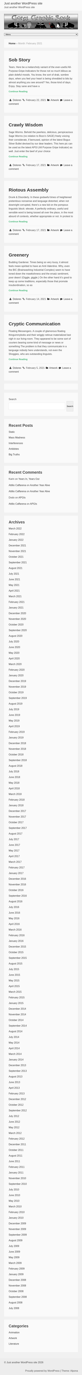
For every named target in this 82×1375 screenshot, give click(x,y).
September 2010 (18, 1184)
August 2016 (15, 901)
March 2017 (15, 862)
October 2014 (16, 1020)
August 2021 (15, 568)
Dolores (17, 100)
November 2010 (17, 1178)
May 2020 (14, 653)
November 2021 (17, 551)
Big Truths (14, 454)
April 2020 (14, 658)
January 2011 (16, 1172)
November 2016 (17, 884)
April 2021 (14, 590)
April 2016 (14, 924)
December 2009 (17, 1223)
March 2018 (15, 794)
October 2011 (16, 1150)
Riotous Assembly (29, 189)
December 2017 (17, 811)
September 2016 (18, 895)
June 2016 (14, 912)
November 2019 (17, 686)
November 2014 (17, 1014)
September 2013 (18, 1071)
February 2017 (17, 867)
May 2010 (14, 1201)
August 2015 (15, 963)
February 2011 (17, 1167)
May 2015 (14, 980)
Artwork (55, 100)
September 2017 (18, 828)
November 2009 (17, 1229)
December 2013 (17, 1065)
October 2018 (16, 754)
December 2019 (17, 681)
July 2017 (14, 839)
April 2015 (14, 986)
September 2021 (18, 562)
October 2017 (16, 822)
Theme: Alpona (70, 1371)
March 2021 (15, 596)
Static (12, 432)
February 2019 (17, 732)
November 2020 (17, 619)
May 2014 (14, 1042)
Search (12, 399)
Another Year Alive (40, 485)
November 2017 (17, 816)
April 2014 (14, 1048)
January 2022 (16, 540)
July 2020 (14, 641)
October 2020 (16, 624)
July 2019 (14, 709)
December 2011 (17, 1144)
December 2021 (17, 545)
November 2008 (17, 1285)
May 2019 (14, 720)
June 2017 (14, 845)
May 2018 (14, 782)
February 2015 (17, 997)
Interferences (16, 443)
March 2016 (15, 929)
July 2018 (14, 771)
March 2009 (15, 1263)
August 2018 (15, 766)
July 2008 (14, 1308)
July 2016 (14, 907)
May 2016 (14, 918)
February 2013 (17, 1093)
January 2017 (16, 873)
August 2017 (15, 833)
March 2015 (15, 992)
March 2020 (15, 664)
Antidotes (14, 449)
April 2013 (14, 1088)
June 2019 (14, 715)
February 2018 (17, 799)
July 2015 (14, 969)
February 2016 (17, 935)
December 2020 (17, 613)
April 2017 (14, 856)
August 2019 (15, 703)
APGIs (22, 497)
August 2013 (15, 1076)
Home (12, 43)
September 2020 (18, 630)
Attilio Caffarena (17, 485)
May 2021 (14, 585)
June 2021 (14, 579)
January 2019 (16, 737)
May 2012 (14, 1127)
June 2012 (14, 1121)
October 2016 (16, 890)
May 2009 (14, 1257)
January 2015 (16, 1003)
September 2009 (18, 1234)
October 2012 (16, 1105)
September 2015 (18, 958)
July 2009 (14, 1246)
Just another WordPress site (23, 3)
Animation (14, 1332)
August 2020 (15, 636)
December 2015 (17, 946)
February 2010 (17, 1212)
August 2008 (15, 1302)
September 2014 (18, 1025)
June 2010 (14, 1195)
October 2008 (16, 1291)
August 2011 (15, 1155)
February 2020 (17, 669)
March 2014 (15, 1054)
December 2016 (17, 879)
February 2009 (17, 1268)
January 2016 (16, 941)
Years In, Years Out (28, 479)
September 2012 (18, 1110)
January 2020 (16, 675)
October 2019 (16, 692)
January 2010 (16, 1218)
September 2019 (18, 698)
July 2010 (14, 1189)
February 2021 (17, 602)
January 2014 (16, 1059)
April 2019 (14, 726)
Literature (14, 1343)
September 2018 (18, 760)
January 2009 (16, 1274)
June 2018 (14, 777)
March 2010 (15, 1206)
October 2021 (16, 556)
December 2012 (17, 1099)
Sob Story (19, 59)
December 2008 (17, 1280)
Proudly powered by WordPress (42, 1371)
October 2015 (16, 952)
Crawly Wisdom (26, 124)
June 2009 (14, 1251)
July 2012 (14, 1116)
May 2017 (14, 850)
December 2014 (17, 1008)
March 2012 (15, 1133)
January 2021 (16, 607)
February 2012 (17, 1138)
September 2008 (18, 1297)
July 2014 (14, 1037)
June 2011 (14, 1161)
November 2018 (17, 749)
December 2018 (17, 743)
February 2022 (17, 534)
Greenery (19, 254)
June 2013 (14, 1082)
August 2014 (15, 1031)
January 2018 (16, 805)
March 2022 (15, 528)
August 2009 (15, 1240)
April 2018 (14, 788)
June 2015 (14, 975)
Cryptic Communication (34, 323)
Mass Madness (17, 437)
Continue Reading (18, 91)
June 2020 (14, 647)
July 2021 (14, 573)
